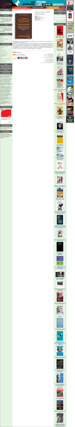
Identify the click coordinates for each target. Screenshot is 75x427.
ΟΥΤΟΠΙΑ (2, 40)
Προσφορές (60, 10)
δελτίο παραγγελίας (6, 128)
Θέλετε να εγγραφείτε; (62, 22)
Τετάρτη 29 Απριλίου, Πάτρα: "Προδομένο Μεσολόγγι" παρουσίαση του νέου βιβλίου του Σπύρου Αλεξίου (6, 98)
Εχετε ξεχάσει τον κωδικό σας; (61, 21)
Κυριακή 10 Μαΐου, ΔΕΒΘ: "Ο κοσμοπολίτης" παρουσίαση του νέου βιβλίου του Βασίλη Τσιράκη (5, 87)
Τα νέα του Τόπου (6, 73)
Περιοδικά (6, 34)
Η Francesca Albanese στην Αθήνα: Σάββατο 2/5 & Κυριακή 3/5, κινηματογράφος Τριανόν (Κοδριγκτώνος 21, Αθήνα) (5, 91)
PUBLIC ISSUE (3, 50)
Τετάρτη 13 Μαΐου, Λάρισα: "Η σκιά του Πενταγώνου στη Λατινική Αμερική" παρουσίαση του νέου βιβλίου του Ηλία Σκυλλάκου (6, 76)
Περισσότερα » (9, 105)
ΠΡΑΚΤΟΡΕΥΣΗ (3, 60)
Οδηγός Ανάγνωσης (6, 67)
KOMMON (2, 47)
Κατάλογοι (6, 70)
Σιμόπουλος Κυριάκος (40, 13)
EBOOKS (63, 7)
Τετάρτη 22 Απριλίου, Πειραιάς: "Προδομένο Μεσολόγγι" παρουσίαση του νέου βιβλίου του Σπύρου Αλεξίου (6, 102)
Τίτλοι (6, 24)
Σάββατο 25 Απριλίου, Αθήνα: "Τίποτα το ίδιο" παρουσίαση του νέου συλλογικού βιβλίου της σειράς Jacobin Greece (5, 94)
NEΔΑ (2, 49)
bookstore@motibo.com (49, 62)
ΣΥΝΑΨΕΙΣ (3, 62)
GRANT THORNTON (4, 46)
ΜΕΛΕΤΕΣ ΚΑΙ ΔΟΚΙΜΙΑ (38, 7)
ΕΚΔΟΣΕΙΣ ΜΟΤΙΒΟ (53, 7)
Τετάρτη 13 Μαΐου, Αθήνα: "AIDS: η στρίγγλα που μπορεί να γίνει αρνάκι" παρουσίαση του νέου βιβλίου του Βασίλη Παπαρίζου (6, 80)
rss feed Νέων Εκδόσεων (20, 54)
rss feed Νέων (18, 52)
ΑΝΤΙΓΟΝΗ (3, 36)
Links (6, 64)
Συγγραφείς (6, 15)
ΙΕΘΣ (2, 57)
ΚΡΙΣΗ (2, 37)
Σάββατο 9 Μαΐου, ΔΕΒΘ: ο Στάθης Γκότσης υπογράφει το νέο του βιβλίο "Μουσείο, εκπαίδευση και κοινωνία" (6, 84)
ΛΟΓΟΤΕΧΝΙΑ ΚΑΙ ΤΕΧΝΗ (21, 7)
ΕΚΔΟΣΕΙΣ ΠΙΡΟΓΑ (4, 53)
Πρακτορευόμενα (6, 44)
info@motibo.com (50, 57)
